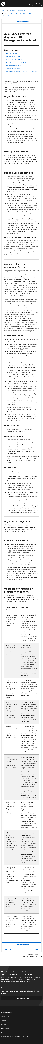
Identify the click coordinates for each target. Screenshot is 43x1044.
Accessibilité (5, 1017)
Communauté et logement (17, 10)
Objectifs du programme (13, 65)
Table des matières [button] (25, 21)
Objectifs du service (12, 53)
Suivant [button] (36, 26)
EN (22, 4)
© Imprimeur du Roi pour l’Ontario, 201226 (14, 1037)
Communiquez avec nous (21, 998)
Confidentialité (5, 1029)
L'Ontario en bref (6, 1013)
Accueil (4, 10)
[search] (28, 4)
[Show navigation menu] (37, 4)
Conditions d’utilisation (8, 1033)
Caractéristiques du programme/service (18, 62)
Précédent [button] (7, 26)
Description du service (13, 56)
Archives (3, 1021)
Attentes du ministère (13, 69)
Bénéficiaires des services (14, 59)
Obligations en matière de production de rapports (21, 72)
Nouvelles (4, 1025)
